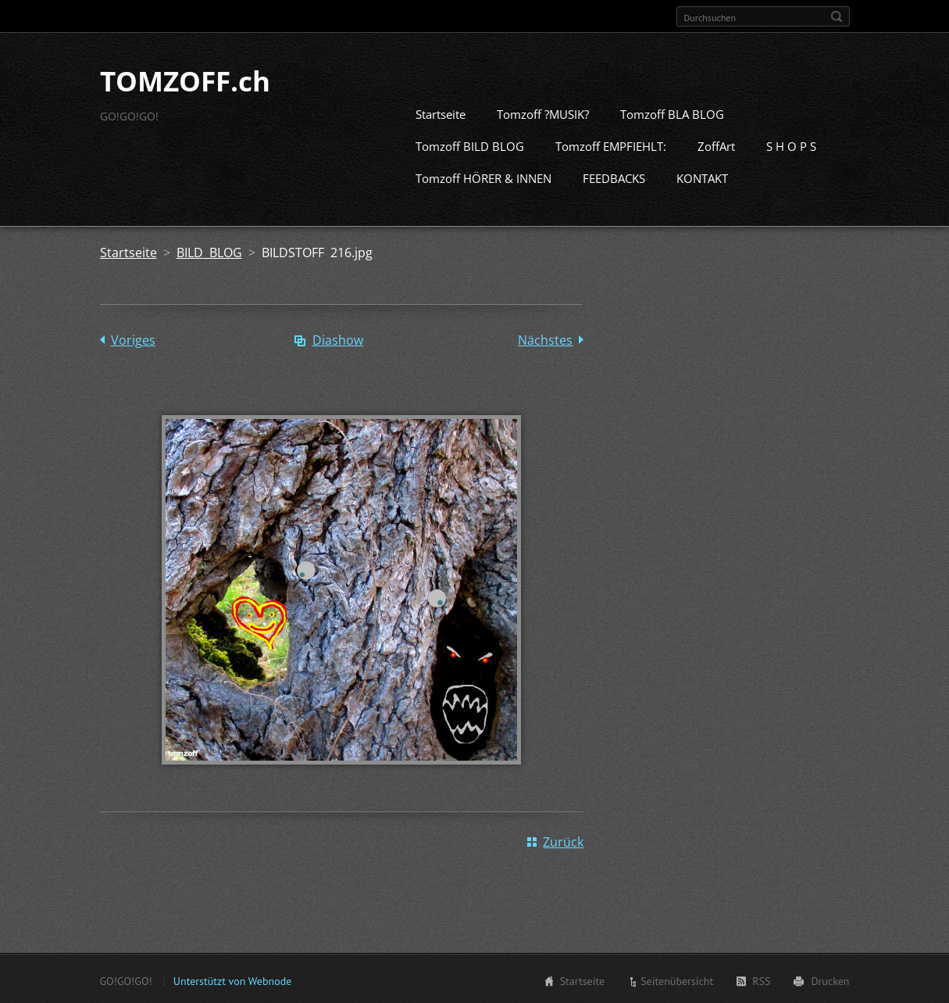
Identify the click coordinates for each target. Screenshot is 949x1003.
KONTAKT (702, 176)
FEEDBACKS (614, 176)
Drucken (830, 980)
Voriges (133, 338)
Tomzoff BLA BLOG (672, 112)
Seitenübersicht (676, 980)
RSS (761, 980)
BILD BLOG (209, 251)
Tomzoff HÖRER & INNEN (483, 176)
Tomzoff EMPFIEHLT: (610, 144)
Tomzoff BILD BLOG (470, 144)
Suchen (836, 16)
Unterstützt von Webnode (232, 980)
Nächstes (545, 338)
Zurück (563, 840)
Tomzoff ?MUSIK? (543, 112)
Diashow (337, 338)
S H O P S (791, 144)
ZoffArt (716, 144)
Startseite (441, 112)
